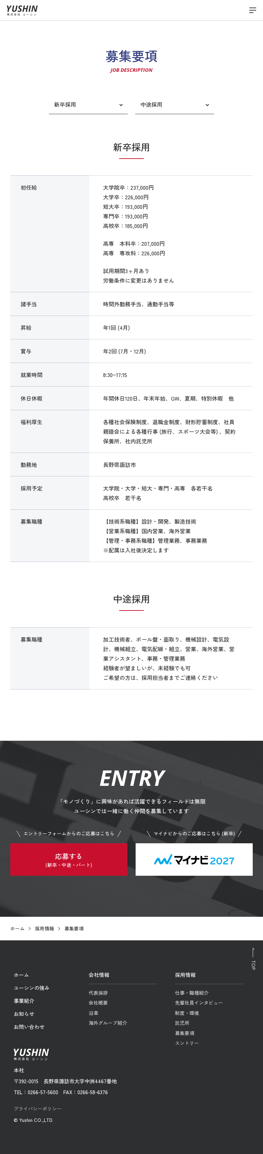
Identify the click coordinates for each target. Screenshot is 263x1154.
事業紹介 (24, 1000)
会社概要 (98, 1002)
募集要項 (184, 1033)
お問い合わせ (29, 1026)
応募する (69, 860)
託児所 (182, 1022)
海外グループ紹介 (108, 1022)
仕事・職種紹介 (192, 992)
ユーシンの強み (32, 987)
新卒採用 (65, 104)
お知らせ (24, 1013)
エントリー (187, 1042)
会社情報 (99, 974)
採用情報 (44, 928)
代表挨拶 (98, 992)
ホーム (17, 928)
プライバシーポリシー (38, 1108)
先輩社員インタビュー (199, 1002)
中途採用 (151, 104)
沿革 (93, 1012)
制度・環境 (187, 1012)
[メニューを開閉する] (252, 10)
